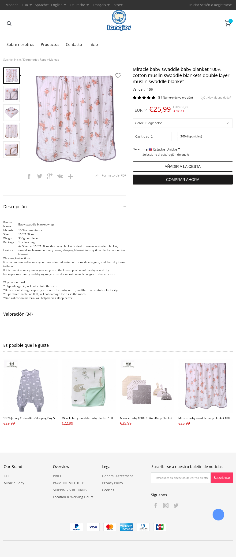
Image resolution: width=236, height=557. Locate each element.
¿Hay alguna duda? (218, 98)
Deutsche (77, 5)
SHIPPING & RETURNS (70, 490)
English (57, 5)
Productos (50, 44)
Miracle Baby (14, 483)
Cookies (108, 490)
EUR (141, 109)
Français (99, 5)
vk (60, 176)
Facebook (155, 505)
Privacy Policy (112, 483)
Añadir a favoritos (118, 75)
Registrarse (223, 5)
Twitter (175, 505)
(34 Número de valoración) (175, 98)
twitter (39, 176)
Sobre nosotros (20, 44)
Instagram (165, 505)
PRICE (57, 476)
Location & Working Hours (73, 497)
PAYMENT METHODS (69, 483)
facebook (29, 176)
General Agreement (117, 476)
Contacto (74, 44)
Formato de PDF (114, 175)
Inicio (93, 44)
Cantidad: (142, 136)
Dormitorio (30, 60)
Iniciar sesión (199, 5)
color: (139, 123)
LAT (6, 476)
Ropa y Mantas (49, 60)
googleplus (49, 176)
